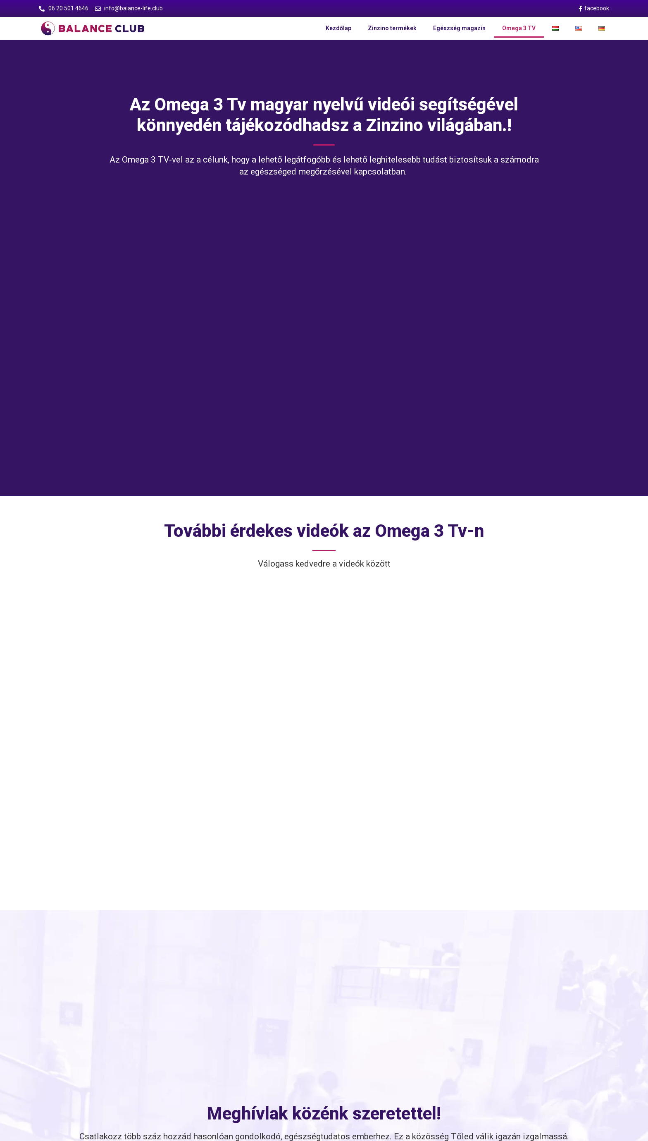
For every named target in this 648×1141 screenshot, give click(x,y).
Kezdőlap (338, 28)
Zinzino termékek (392, 28)
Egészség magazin (459, 28)
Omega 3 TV (519, 28)
